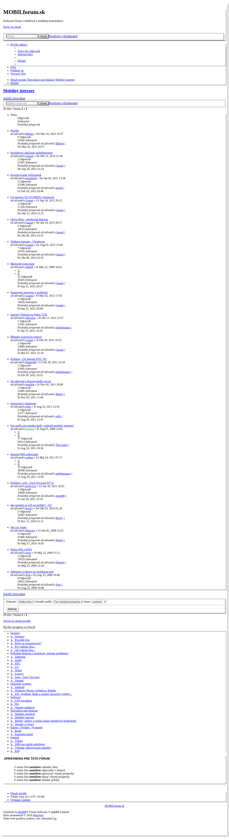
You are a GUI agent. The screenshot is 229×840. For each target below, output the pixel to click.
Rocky (29, 508)
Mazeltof (38, 815)
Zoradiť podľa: (59, 601)
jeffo (28, 406)
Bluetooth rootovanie (22, 263)
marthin (29, 384)
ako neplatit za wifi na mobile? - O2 (31, 505)
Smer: (95, 601)
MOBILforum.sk (114, 805)
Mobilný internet (18, 90)
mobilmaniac (63, 327)
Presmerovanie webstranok (25, 175)
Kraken (29, 428)
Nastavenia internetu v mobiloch (29, 292)
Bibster (29, 133)
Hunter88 (30, 362)
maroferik (31, 178)
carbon (29, 457)
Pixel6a (14, 130)
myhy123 (30, 486)
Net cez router (18, 527)
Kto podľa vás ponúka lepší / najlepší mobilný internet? (42, 425)
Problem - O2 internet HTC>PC (28, 359)
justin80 (60, 495)
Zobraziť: (20, 601)
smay (28, 552)
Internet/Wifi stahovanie (24, 454)
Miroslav (30, 317)
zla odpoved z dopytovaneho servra (30, 381)
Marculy (30, 530)
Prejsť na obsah (12, 26)
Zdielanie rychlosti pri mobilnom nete (32, 571)
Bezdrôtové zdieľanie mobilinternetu (31, 152)
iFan (27, 574)
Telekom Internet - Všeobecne (27, 241)
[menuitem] (29, 51)
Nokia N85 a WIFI (21, 549)
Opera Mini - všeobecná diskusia (29, 219)
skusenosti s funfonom (23, 403)
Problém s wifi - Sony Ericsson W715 (32, 482)
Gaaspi (29, 156)
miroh (59, 187)
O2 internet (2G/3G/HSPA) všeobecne (32, 197)
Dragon (60, 562)
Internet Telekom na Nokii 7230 (28, 314)
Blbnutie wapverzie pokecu (26, 336)
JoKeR (29, 267)
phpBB (22, 812)
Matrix (60, 394)
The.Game (61, 444)
